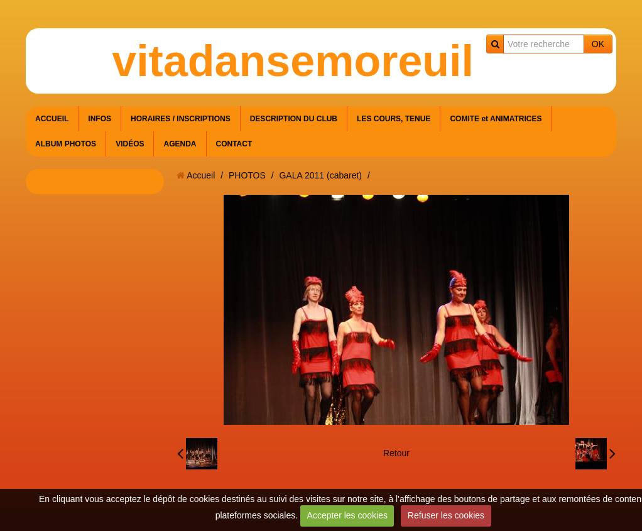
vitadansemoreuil (293, 60)
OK (598, 44)
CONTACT (234, 144)
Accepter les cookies (347, 515)
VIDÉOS (130, 144)
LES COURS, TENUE (393, 118)
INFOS (99, 118)
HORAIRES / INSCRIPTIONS (181, 118)
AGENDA (179, 144)
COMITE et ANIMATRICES (495, 118)
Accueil (201, 175)
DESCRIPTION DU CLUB (293, 118)
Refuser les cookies (446, 515)
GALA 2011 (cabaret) (320, 175)
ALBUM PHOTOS (65, 144)
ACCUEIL (51, 118)
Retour (396, 453)
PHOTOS (247, 175)
